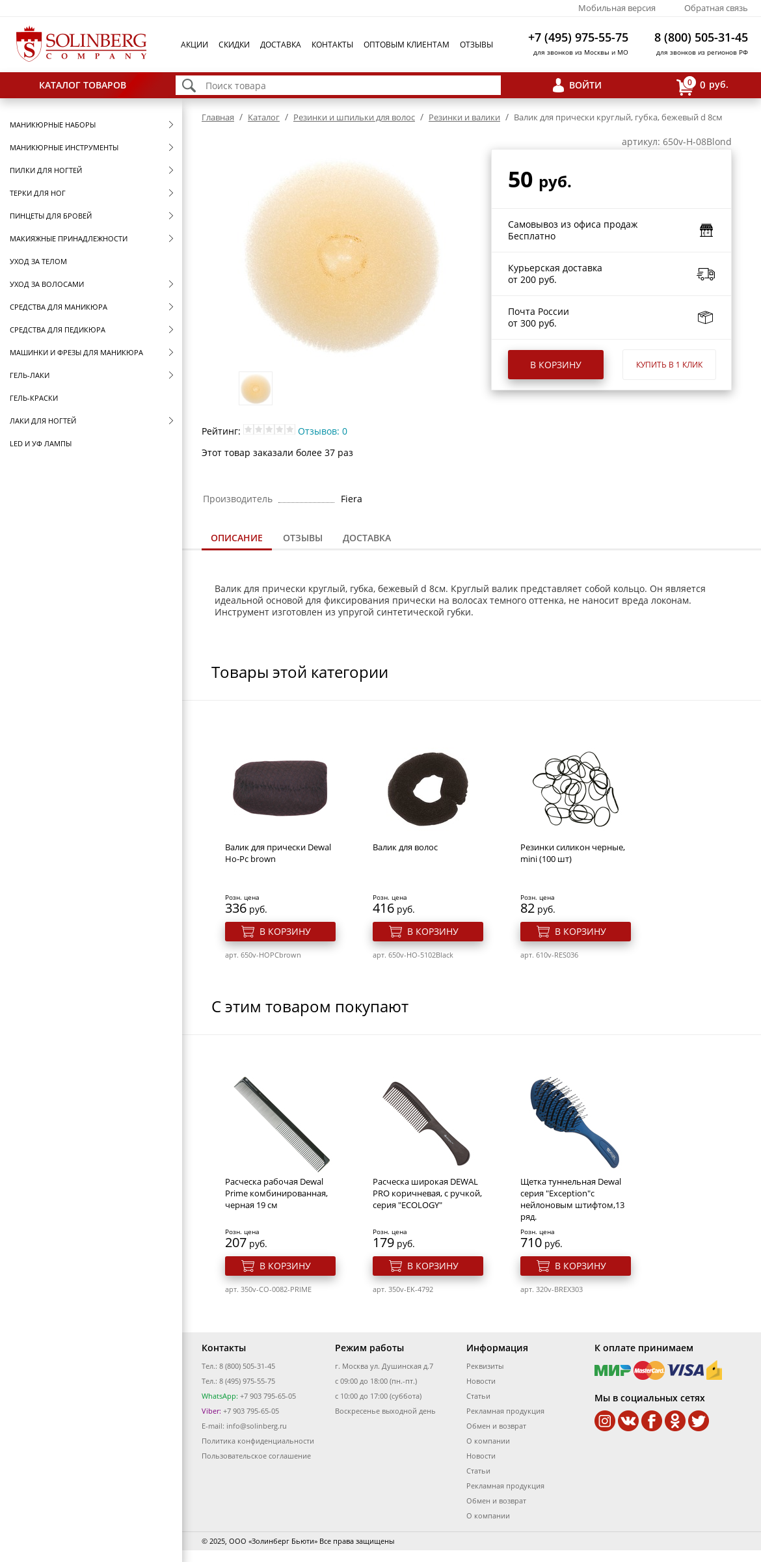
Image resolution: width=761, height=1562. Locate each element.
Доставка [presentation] (367, 538)
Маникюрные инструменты (64, 147)
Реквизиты (484, 1366)
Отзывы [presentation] (303, 538)
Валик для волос (405, 847)
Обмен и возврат (496, 1426)
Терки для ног (38, 193)
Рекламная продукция (505, 1411)
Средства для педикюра (57, 329)
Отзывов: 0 (322, 431)
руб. (702, 85)
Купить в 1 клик (669, 364)
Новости (481, 1381)
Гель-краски (34, 398)
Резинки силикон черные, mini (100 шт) (572, 853)
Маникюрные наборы (53, 124)
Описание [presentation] (237, 538)
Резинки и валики (464, 117)
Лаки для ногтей (43, 420)
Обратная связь (716, 8)
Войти (585, 85)
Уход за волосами (47, 284)
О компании (488, 1441)
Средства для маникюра (58, 307)
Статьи (478, 1396)
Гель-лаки (29, 375)
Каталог (264, 117)
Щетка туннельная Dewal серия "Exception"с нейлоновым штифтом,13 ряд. (572, 1199)
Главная (218, 117)
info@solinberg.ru (256, 1426)
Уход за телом (38, 261)
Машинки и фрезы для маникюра (76, 352)
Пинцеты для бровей (51, 216)
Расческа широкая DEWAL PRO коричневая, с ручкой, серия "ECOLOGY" (427, 1193)
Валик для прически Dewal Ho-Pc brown (278, 853)
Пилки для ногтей (46, 170)
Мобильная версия (617, 8)
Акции (194, 44)
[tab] (237, 539)
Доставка (280, 44)
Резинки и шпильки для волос (354, 117)
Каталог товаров (82, 85)
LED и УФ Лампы (41, 443)
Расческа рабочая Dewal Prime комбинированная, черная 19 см (276, 1193)
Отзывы (476, 44)
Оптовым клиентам (406, 44)
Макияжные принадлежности (68, 238)
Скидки (234, 44)
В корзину (555, 364)
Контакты (332, 44)
